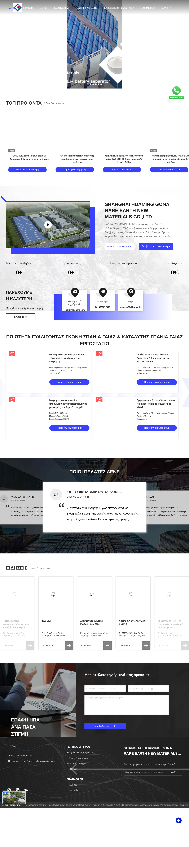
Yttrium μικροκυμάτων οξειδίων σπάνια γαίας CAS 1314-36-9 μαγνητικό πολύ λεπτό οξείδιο (124, 159)
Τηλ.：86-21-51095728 (20, 756)
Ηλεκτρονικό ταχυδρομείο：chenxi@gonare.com (31, 761)
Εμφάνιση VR (62, 7)
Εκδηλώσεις (148, 7)
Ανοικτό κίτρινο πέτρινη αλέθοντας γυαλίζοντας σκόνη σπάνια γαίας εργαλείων (77, 159)
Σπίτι (12, 7)
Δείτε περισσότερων (53, 103)
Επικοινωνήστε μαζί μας (119, 7)
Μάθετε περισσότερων (119, 246)
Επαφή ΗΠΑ (20, 317)
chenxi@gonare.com (74, 310)
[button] (37, 511)
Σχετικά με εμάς (87, 7)
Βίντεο (43, 7)
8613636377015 (102, 307)
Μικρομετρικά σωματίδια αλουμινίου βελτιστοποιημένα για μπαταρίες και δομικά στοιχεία (68, 404)
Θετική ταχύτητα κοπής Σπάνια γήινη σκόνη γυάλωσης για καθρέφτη (66, 358)
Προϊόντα (27, 7)
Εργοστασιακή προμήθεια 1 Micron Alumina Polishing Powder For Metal (156, 404)
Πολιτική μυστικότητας (11, 805)
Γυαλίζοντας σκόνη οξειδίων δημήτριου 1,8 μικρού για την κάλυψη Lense (153, 358)
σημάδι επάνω (174, 772)
